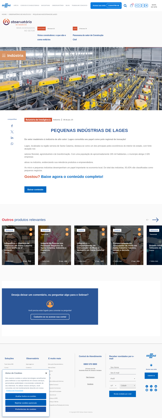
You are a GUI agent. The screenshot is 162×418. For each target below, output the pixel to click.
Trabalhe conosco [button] (79, 5)
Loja (49, 374)
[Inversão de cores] (146, 5)
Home (4, 14)
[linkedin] (156, 386)
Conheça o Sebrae (53, 401)
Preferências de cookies (25, 409)
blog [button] (68, 5)
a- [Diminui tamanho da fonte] (139, 5)
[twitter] (151, 386)
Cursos (6, 367)
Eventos (50, 371)
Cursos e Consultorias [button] (30, 5)
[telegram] (156, 390)
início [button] (16, 5)
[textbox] (123, 378)
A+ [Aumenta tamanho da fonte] (137, 5)
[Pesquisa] (125, 5)
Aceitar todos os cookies (25, 396)
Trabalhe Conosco (53, 384)
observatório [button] (58, 5)
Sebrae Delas (51, 367)
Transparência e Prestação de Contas (58, 405)
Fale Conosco (90, 377)
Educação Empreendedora (55, 364)
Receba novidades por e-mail (122, 394)
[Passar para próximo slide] (155, 220)
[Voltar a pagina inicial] (7, 5)
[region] (25, 393)
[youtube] (147, 390)
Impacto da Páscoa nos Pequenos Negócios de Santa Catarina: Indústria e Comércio (53, 246)
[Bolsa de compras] (131, 5)
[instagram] (151, 390)
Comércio (29, 367)
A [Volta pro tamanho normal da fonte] (143, 5)
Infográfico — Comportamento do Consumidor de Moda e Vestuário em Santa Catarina (90, 246)
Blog (49, 377)
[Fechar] (46, 373)
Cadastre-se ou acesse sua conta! (50, 317)
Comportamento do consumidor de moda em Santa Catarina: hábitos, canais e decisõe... (125, 246)
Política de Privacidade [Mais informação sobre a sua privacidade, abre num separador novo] (14, 390)
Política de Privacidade (54, 391)
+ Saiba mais (8, 261)
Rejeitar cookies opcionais (26, 403)
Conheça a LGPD (53, 398)
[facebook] (147, 386)
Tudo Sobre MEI (8, 364)
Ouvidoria (90, 384)
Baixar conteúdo (35, 189)
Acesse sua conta (99, 5)
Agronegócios (30, 364)
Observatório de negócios (20, 14)
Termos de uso (52, 395)
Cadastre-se (113, 5)
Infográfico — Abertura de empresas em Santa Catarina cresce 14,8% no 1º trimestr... (18, 246)
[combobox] (122, 379)
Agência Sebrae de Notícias (55, 381)
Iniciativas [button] (45, 5)
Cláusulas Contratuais (54, 388)
